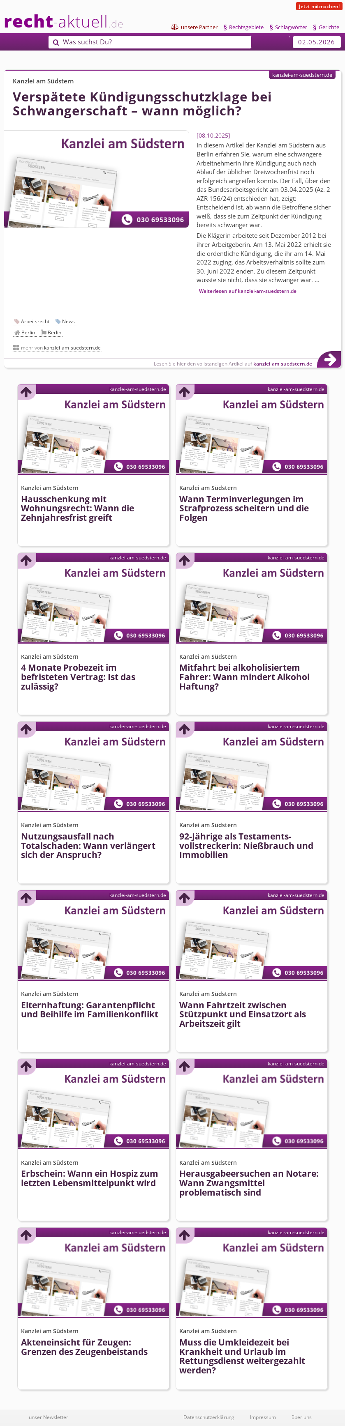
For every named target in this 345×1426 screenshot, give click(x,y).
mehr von (61, 347)
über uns (302, 1417)
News (68, 321)
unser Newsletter (48, 1417)
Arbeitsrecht (35, 321)
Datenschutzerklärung (208, 1417)
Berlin (28, 332)
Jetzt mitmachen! (319, 6)
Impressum (263, 1417)
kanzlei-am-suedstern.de (302, 74)
